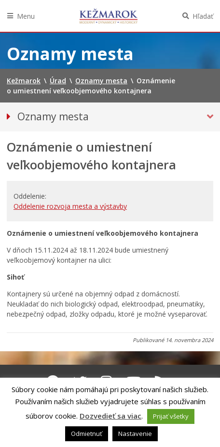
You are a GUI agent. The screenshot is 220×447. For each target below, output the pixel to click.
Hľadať (202, 16)
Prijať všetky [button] (171, 416)
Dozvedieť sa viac (110, 416)
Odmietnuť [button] (86, 433)
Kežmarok (109, 15)
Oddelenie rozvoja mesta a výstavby (70, 206)
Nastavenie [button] (135, 433)
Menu (26, 16)
